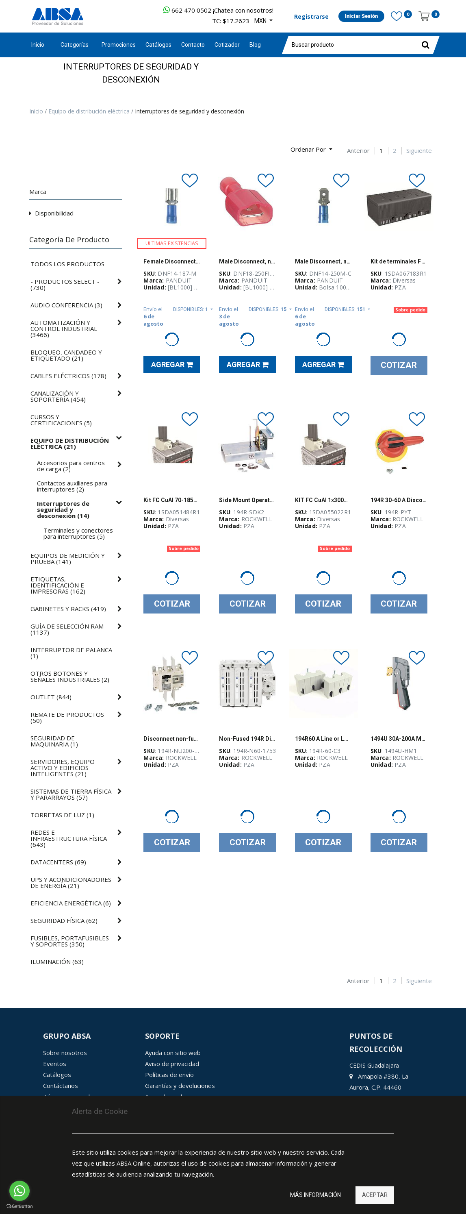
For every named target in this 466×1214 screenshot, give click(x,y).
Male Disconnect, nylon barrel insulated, (323, 261)
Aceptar (375, 1195)
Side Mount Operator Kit (247, 500)
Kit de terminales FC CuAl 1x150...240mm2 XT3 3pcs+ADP (399, 261)
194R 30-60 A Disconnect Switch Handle (399, 500)
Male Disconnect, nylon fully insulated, (247, 261)
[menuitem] (119, 45)
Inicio (37, 44)
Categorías (75, 44)
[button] (311, 149)
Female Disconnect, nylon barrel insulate (171, 261)
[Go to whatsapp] (19, 1191)
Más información (315, 1195)
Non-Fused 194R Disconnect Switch (247, 738)
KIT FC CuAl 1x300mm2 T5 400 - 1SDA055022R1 (323, 500)
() (65, 285)
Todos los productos (67, 264)
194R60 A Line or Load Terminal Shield (323, 738)
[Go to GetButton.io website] (20, 1206)
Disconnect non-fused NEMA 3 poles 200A (171, 738)
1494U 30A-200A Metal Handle (399, 738)
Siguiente (419, 150)
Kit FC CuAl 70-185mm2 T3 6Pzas (171, 500)
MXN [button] (261, 20)
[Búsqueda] (35, 146)
